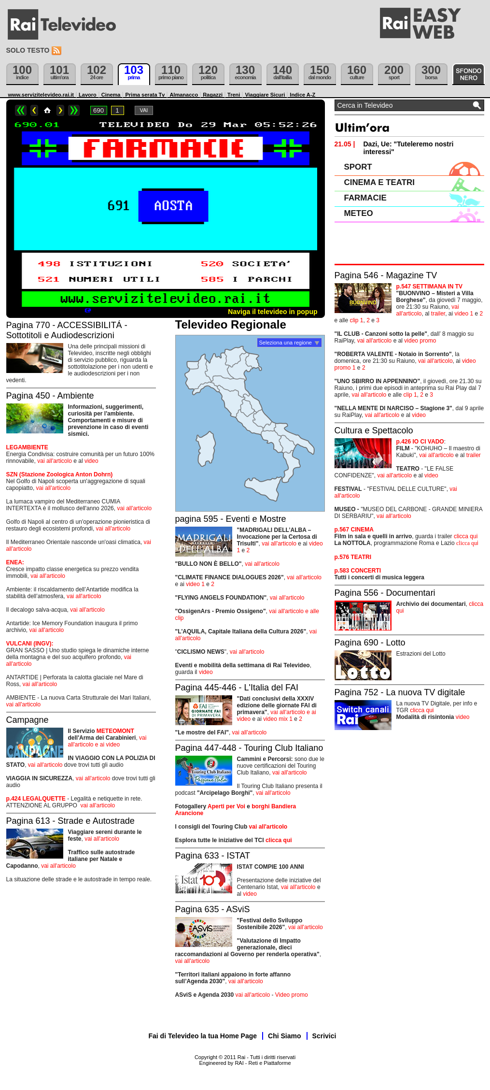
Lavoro (88, 95)
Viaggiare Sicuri (265, 95)
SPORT (358, 167)
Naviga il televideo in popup (272, 312)
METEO (358, 213)
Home (47, 110)
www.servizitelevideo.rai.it (41, 95)
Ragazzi (213, 95)
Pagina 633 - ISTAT (212, 856)
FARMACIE (365, 197)
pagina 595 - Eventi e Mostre (230, 519)
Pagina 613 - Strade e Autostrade (70, 821)
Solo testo (28, 50)
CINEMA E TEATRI (379, 182)
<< (21, 110)
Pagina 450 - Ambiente (50, 396)
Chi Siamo (284, 1036)
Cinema (111, 95)
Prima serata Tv (145, 95)
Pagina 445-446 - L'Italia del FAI (237, 687)
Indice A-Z (302, 95)
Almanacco (183, 95)
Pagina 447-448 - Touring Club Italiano (249, 748)
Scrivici (324, 1036)
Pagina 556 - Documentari (385, 593)
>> (74, 110)
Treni (233, 95)
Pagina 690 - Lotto (370, 642)
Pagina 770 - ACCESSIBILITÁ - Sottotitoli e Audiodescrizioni (66, 330)
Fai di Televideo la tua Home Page (203, 1036)
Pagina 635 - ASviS (212, 909)
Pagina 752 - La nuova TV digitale (400, 692)
